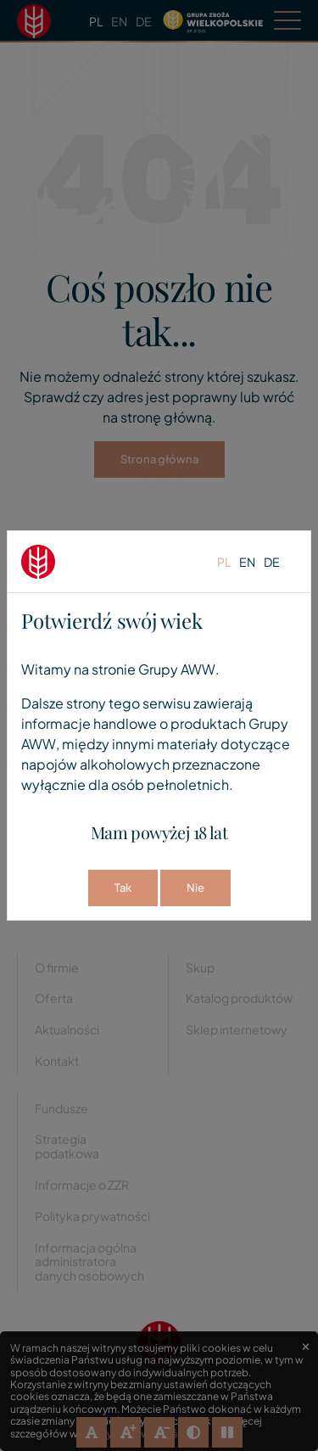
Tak (122, 887)
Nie (195, 887)
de (272, 561)
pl (224, 561)
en (247, 561)
